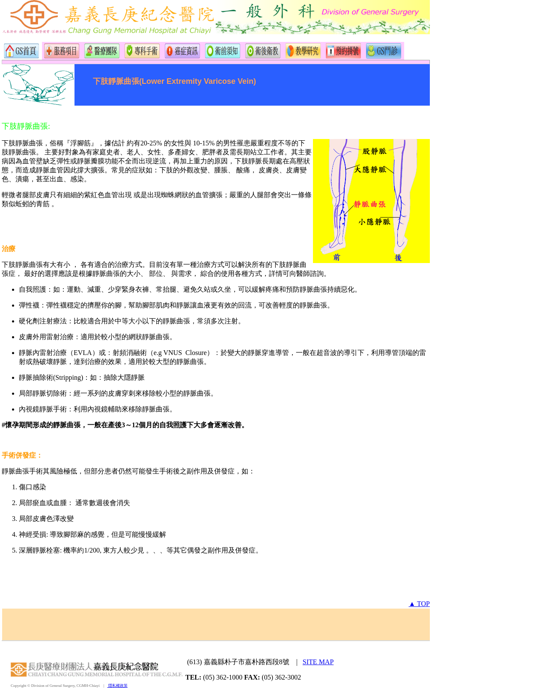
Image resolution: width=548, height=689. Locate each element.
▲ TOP (419, 603)
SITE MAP (318, 661)
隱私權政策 (117, 685)
